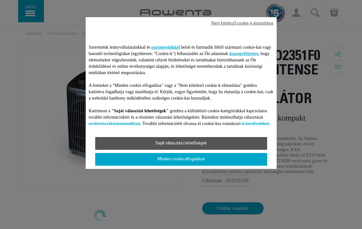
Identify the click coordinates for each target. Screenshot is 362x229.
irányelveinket (255, 123)
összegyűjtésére (244, 53)
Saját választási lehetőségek (181, 143)
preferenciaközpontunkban (114, 123)
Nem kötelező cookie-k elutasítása (242, 23)
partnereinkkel (166, 47)
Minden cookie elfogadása (181, 159)
